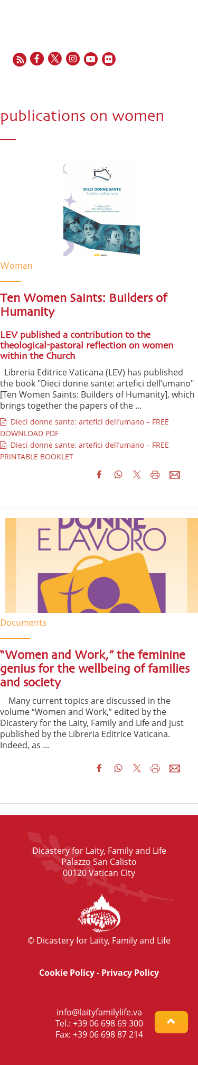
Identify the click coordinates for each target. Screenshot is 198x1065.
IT (173, 82)
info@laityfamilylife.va (99, 1012)
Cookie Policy (67, 972)
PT (185, 82)
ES (161, 82)
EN (135, 82)
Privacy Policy (130, 972)
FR (149, 82)
